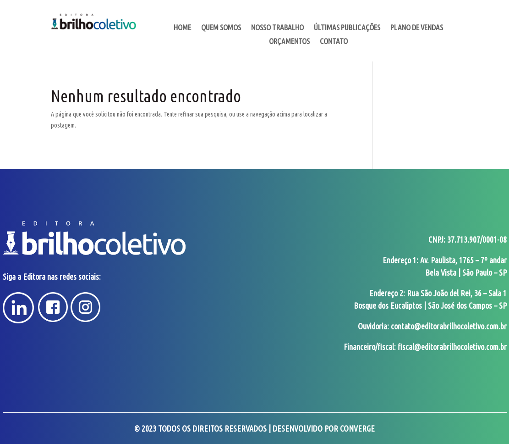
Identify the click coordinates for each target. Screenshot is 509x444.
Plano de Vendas (416, 28)
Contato (334, 41)
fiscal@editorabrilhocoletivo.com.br (452, 346)
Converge (357, 428)
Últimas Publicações (347, 28)
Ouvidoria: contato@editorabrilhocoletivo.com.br (432, 326)
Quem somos (221, 28)
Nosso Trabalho (277, 28)
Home (182, 28)
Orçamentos (289, 41)
